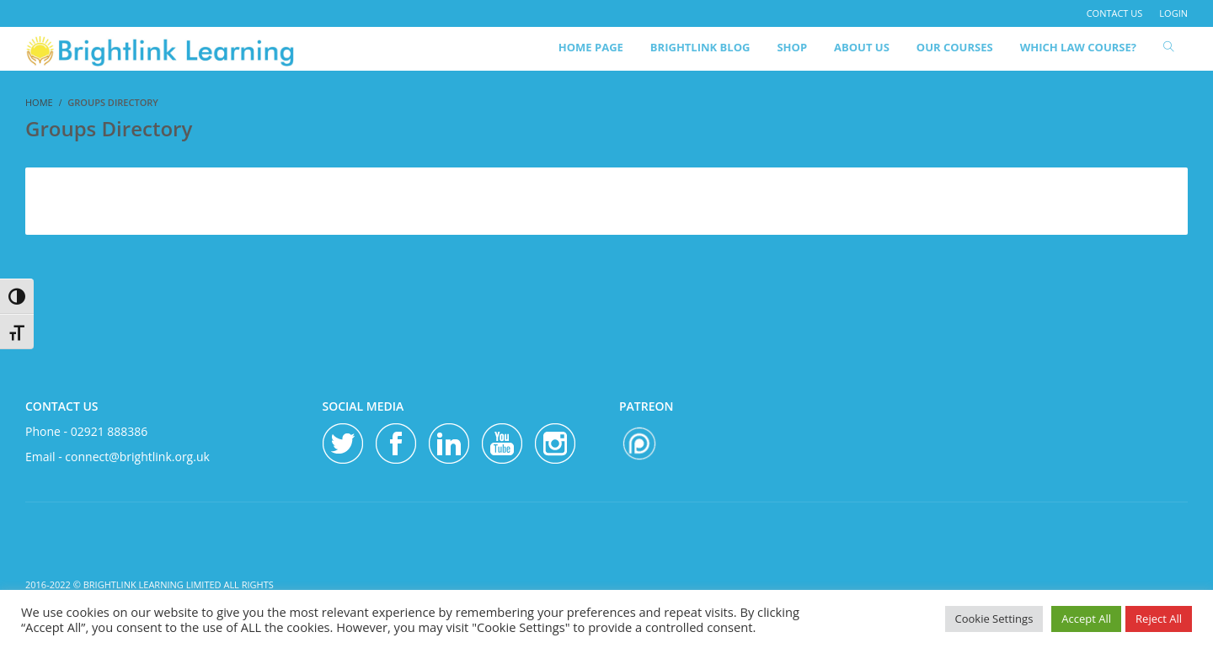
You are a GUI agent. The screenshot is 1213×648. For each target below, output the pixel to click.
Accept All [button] (1086, 618)
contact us (1115, 13)
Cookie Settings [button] (994, 618)
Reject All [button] (1159, 618)
